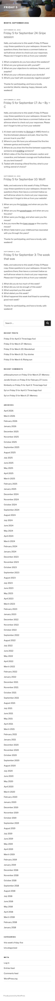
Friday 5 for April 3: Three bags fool (20, 339)
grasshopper (26, 211)
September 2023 (11, 572)
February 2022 (10, 672)
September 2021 (11, 698)
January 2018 (10, 927)
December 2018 (11, 870)
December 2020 (11, 745)
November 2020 (11, 750)
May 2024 (8, 531)
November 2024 (11, 499)
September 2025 (11, 447)
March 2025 (9, 478)
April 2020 (8, 786)
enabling (20, 151)
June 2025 (8, 463)
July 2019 (8, 833)
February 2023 (10, 609)
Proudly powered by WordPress (14, 996)
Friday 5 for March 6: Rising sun (18, 359)
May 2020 (8, 781)
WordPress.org (10, 979)
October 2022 (10, 630)
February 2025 (10, 484)
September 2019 (11, 823)
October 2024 (10, 504)
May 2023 (8, 593)
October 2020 (10, 755)
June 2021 (8, 713)
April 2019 (8, 849)
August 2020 (10, 766)
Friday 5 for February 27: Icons (33, 380)
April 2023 (8, 598)
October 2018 (10, 880)
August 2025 (10, 452)
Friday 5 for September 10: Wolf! (24, 179)
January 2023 (10, 614)
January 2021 (10, 739)
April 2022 (8, 661)
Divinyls (29, 132)
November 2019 (11, 813)
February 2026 (10, 421)
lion (23, 217)
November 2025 (11, 437)
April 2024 (8, 536)
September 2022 (11, 635)
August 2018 (9, 891)
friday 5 (11, 7)
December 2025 (11, 431)
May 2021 (8, 719)
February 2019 (10, 860)
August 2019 (9, 828)
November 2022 (11, 625)
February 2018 (10, 922)
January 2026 (10, 426)
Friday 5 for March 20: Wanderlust (19, 349)
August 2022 (10, 640)
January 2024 (10, 551)
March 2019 (9, 854)
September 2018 (11, 886)
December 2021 (11, 682)
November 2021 (11, 687)
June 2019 (8, 839)
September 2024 (11, 510)
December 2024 (11, 494)
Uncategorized (10, 948)
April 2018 (8, 912)
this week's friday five (13, 943)
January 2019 (10, 865)
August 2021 (9, 703)
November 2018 (11, 875)
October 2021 (10, 692)
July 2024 (8, 520)
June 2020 (8, 776)
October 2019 (10, 818)
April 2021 (8, 724)
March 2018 (9, 917)
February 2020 (10, 797)
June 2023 (8, 588)
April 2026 (8, 411)
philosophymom (11, 375)
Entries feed (9, 968)
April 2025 (8, 473)
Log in (6, 963)
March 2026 (9, 416)
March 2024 (9, 541)
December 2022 (11, 619)
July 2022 (8, 645)
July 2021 (8, 708)
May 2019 (8, 844)
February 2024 (10, 546)
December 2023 (11, 557)
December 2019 (11, 807)
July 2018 (8, 896)
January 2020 (10, 802)
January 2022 (10, 677)
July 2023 (8, 583)
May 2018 (8, 907)
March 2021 (9, 729)
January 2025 (10, 489)
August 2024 (10, 515)
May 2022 (8, 656)
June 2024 (8, 525)
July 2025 (8, 458)
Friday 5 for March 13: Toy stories (19, 354)
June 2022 (8, 651)
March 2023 (9, 604)
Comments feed (11, 973)
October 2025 (10, 442)
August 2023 (10, 578)
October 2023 (10, 567)
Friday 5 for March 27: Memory (18, 344)
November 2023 (11, 562)
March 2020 (9, 792)
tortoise (23, 204)
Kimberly (8, 385)
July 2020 (8, 771)
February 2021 (10, 734)
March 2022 (9, 666)
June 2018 (8, 901)
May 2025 (8, 468)
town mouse (28, 223)
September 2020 (11, 760)
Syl (5, 390)
